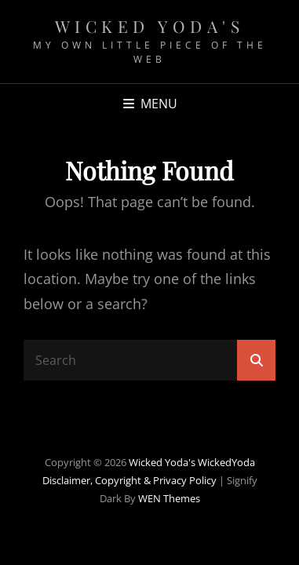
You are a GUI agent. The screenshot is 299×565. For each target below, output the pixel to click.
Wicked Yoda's (150, 26)
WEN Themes (169, 498)
